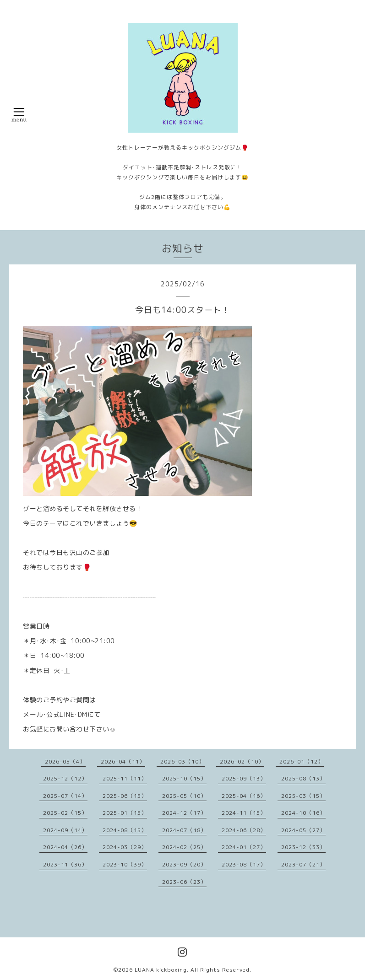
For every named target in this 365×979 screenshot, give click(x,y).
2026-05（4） (65, 761)
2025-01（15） (125, 813)
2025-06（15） (125, 796)
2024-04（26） (65, 847)
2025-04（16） (244, 796)
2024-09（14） (65, 830)
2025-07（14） (65, 796)
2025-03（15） (303, 796)
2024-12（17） (184, 813)
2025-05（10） (184, 796)
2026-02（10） (242, 761)
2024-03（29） (125, 847)
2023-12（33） (303, 847)
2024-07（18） (184, 830)
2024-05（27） (303, 830)
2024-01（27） (244, 847)
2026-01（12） (301, 761)
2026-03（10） (182, 761)
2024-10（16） (303, 813)
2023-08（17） (244, 864)
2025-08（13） (303, 778)
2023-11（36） (65, 864)
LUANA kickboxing (161, 970)
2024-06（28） (244, 830)
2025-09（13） (244, 778)
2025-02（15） (65, 813)
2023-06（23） (184, 882)
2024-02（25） (184, 847)
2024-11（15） (244, 813)
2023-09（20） (184, 864)
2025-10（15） (184, 778)
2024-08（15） (125, 830)
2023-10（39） (125, 864)
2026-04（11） (123, 761)
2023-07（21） (303, 864)
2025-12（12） (65, 778)
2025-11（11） (125, 778)
